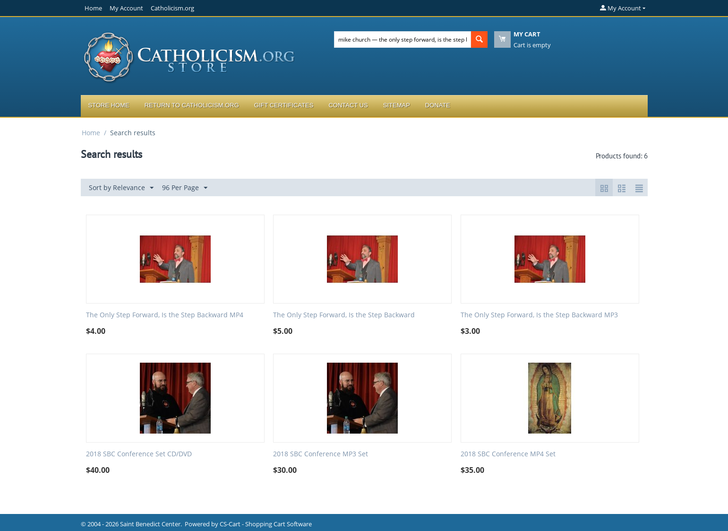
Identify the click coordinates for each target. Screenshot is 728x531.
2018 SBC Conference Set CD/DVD (139, 454)
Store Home (108, 105)
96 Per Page (184, 188)
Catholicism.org (172, 8)
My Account (126, 8)
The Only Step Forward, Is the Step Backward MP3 (539, 315)
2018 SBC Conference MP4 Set (508, 454)
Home (93, 8)
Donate (437, 105)
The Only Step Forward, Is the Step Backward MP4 (164, 315)
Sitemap (396, 105)
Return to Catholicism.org (192, 105)
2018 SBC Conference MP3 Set (320, 454)
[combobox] (402, 39)
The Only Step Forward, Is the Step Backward (344, 315)
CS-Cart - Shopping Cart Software (266, 524)
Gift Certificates (284, 105)
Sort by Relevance (121, 188)
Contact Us (348, 105)
